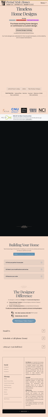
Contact (6, 394)
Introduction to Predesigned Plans (24, 254)
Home (5, 378)
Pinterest (6, 369)
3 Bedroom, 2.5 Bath (38, 93)
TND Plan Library (7, 385)
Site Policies (6, 399)
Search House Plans (8, 381)
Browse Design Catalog (24, 30)
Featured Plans (18, 93)
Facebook (6, 371)
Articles (6, 389)
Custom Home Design (9, 383)
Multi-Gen (24, 93)
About (5, 392)
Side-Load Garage (33, 94)
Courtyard (30, 93)
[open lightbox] (24, 321)
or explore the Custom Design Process (24, 33)
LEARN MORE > (29, 119)
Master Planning (7, 387)
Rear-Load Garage (14, 94)
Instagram (6, 367)
